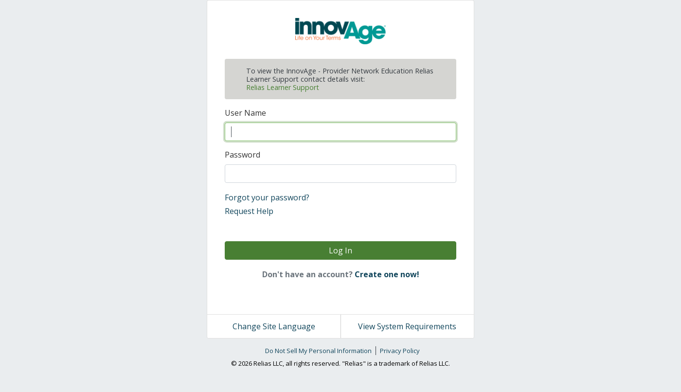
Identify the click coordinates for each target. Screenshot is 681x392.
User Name (245, 112)
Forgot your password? (267, 197)
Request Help (249, 211)
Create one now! (387, 274)
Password (242, 154)
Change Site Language (274, 326)
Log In (340, 250)
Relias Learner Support (282, 87)
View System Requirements (407, 326)
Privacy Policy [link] (400, 350)
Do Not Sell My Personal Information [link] (318, 350)
